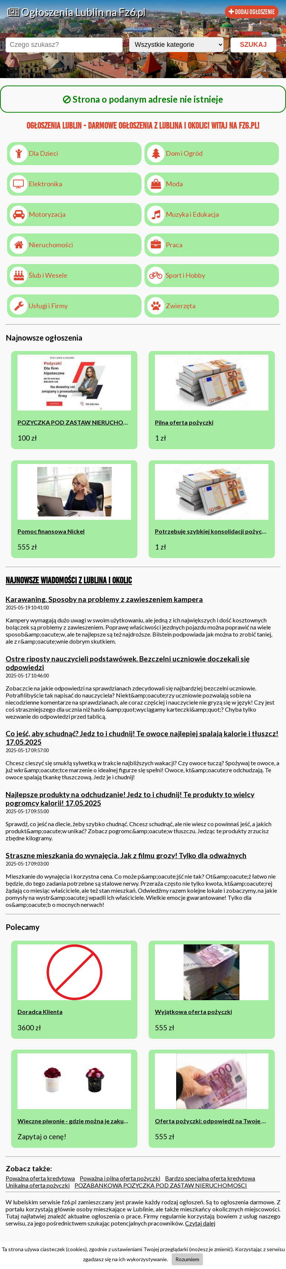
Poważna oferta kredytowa (40, 1178)
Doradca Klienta (40, 1011)
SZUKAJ (253, 44)
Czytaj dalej (200, 1223)
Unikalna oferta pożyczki (38, 1185)
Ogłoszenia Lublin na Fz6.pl (76, 12)
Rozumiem (187, 1259)
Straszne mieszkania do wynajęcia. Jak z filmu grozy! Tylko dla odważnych (126, 855)
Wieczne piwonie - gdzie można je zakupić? (76, 1120)
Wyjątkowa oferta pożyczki (193, 1011)
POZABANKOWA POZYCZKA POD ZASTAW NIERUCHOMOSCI (160, 1185)
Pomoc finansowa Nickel (51, 531)
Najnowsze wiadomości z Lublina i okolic (69, 580)
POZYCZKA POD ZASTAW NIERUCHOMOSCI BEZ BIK (92, 422)
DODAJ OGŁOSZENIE (252, 12)
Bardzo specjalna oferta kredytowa (210, 1178)
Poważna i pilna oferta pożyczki (120, 1178)
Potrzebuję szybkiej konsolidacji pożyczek (213, 531)
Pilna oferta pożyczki (184, 422)
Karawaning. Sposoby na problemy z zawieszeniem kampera (104, 599)
